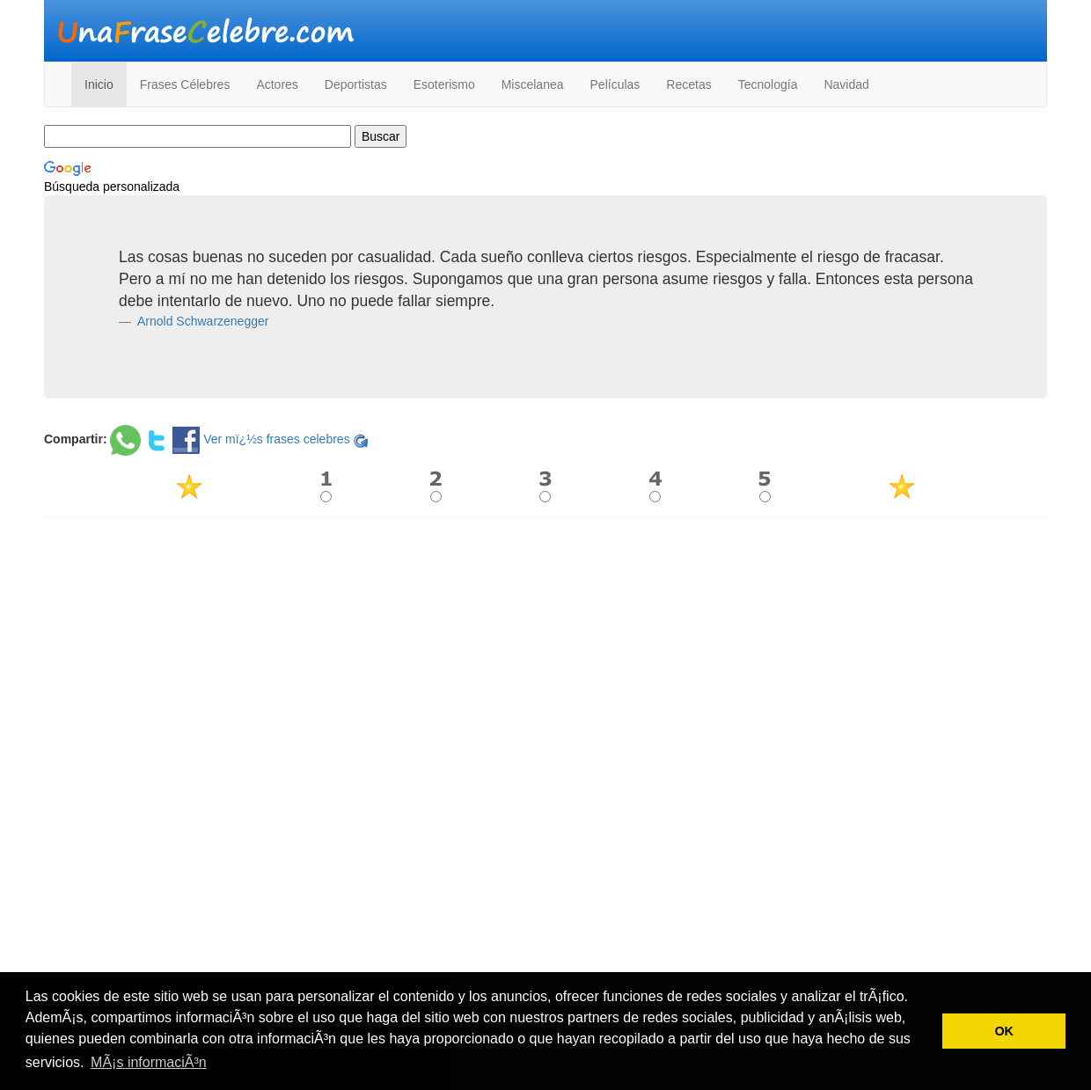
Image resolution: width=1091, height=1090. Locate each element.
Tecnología (768, 84)
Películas (615, 84)
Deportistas (356, 84)
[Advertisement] (545, 657)
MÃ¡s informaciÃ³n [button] (149, 1062)
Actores (276, 84)
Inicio (98, 84)
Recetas (688, 84)
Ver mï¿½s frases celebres (276, 439)
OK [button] (1004, 1031)
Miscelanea (533, 84)
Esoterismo (444, 84)
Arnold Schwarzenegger (202, 321)
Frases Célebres (185, 84)
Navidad (846, 84)
